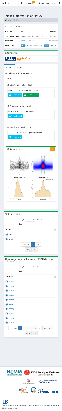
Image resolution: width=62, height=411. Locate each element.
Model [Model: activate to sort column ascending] (8, 232)
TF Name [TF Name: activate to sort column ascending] (8, 280)
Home (8, 20)
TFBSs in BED (15, 95)
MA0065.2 (24, 41)
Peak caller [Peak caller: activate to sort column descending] (18, 231)
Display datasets (31, 220)
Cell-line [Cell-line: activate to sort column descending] (20, 282)
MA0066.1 (31, 41)
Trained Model (15, 116)
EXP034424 (53, 45)
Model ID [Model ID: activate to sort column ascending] (31, 231)
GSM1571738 (37, 45)
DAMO (9, 79)
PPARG (11, 286)
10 (45, 353)
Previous (26, 247)
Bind (5, 3)
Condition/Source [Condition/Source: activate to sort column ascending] (40, 282)
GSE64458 (28, 45)
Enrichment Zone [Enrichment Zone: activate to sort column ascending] (45, 231)
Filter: (31, 224)
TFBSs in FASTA (30, 95)
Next (37, 247)
